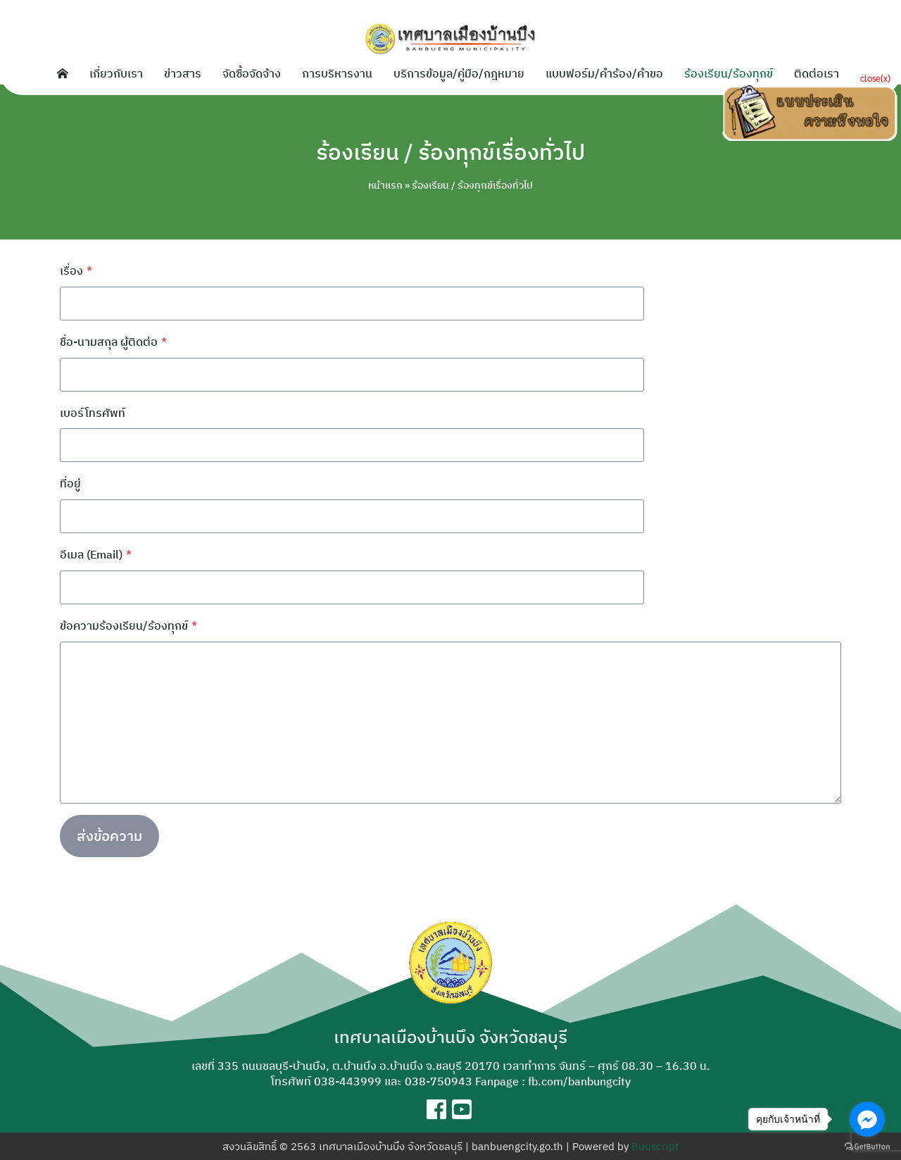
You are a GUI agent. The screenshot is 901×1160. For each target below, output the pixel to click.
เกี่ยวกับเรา (116, 73)
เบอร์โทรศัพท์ (92, 413)
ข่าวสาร (182, 73)
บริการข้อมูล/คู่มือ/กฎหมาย (458, 73)
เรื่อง (76, 270)
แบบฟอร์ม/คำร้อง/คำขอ (604, 73)
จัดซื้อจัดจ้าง (251, 73)
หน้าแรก (385, 185)
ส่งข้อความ (109, 835)
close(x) (875, 78)
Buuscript (655, 1146)
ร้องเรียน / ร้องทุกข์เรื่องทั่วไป (450, 152)
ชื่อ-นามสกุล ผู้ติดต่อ (113, 342)
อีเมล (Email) (96, 554)
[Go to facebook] (867, 1119)
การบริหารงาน (337, 73)
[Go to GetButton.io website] (867, 1146)
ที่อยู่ (70, 483)
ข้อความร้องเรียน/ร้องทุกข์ (128, 625)
